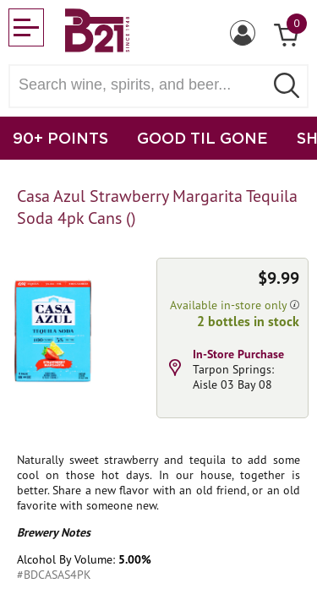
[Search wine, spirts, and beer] (141, 85)
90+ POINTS (60, 137)
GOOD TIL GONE (202, 137)
